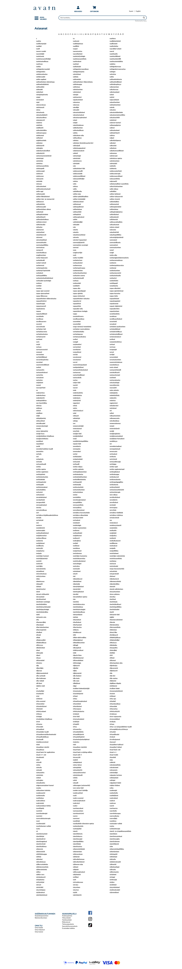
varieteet (39, 339)
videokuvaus (40, 581)
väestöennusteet (41, 834)
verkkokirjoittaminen (80, 477)
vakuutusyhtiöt (115, 117)
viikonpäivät (77, 648)
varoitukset (77, 349)
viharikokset (77, 622)
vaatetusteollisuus (42, 61)
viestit (112, 612)
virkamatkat (40, 704)
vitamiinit (113, 757)
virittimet (39, 699)
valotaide (39, 181)
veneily (38, 428)
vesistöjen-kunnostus (80, 556)
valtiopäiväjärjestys (116, 212)
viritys (75, 699)
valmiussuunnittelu (42, 166)
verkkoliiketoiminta (79, 479)
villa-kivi (112, 676)
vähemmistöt (40, 852)
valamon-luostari (115, 123)
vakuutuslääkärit (41, 115)
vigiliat (112, 617)
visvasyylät (76, 757)
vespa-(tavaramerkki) (117, 569)
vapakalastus (40, 309)
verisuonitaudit (41, 464)
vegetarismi (113, 403)
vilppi (74, 686)
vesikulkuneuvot (115, 541)
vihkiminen (113, 630)
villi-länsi (39, 683)
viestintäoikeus (78, 607)
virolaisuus (113, 714)
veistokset (113, 408)
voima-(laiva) (77, 765)
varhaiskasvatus (41, 332)
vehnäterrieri (114, 406)
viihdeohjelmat (78, 640)
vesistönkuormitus (79, 558)
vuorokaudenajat (41, 813)
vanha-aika (113, 255)
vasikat (38, 367)
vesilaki (75, 543)
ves (111, 520)
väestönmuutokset (116, 836)
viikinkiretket (40, 648)
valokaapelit (40, 168)
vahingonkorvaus (115, 66)
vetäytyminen (40, 576)
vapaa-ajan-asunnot (42, 291)
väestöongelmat (41, 841)
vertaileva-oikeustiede (80, 515)
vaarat (112, 51)
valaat (75, 120)
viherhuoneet (77, 625)
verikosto (113, 457)
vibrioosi (112, 576)
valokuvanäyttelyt (116, 171)
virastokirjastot (78, 694)
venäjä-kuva (40, 434)
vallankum (113, 148)
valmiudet (76, 163)
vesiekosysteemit (115, 525)
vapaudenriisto (114, 309)
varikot (75, 339)
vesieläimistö (40, 528)
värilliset (76, 877)
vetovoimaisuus (41, 574)
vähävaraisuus (78, 854)
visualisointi (40, 757)
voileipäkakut (77, 762)
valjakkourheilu (41, 140)
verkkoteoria (114, 485)
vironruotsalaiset (78, 719)
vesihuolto (113, 530)
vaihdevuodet (40, 77)
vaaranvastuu (77, 51)
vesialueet (76, 523)
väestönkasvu (77, 836)
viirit (111, 655)
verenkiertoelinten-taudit (44, 449)
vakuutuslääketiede (116, 112)
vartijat (112, 354)
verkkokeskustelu (42, 477)
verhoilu (38, 454)
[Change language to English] (138, 11)
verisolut (39, 462)
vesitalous (113, 561)
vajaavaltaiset (114, 100)
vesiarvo (39, 525)
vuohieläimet (114, 795)
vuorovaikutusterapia (43, 818)
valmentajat (77, 156)
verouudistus (77, 507)
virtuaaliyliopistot (78, 737)
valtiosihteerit (40, 217)
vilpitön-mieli (40, 686)
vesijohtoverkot (41, 536)
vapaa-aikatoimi (115, 288)
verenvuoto (113, 451)
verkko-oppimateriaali (117, 469)
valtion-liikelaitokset (43, 196)
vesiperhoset (77, 551)
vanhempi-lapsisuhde (43, 270)
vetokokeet (77, 571)
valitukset (39, 138)
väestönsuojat (77, 839)
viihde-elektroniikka (79, 637)
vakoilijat (76, 107)
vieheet (38, 586)
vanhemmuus (77, 265)
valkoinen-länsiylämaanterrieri (83, 143)
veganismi (76, 403)
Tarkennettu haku (141, 21)
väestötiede (77, 844)
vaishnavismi (77, 97)
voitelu (75, 778)
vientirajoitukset (78, 592)
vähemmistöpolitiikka (117, 849)
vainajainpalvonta (42, 95)
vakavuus (76, 105)
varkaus (38, 347)
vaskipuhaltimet (78, 367)
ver (111, 444)
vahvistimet (77, 74)
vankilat (38, 286)
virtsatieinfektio (78, 732)
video (38, 579)
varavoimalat (40, 327)
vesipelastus (40, 551)
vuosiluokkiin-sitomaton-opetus (83, 823)
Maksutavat (66, 922)
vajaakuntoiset (78, 100)
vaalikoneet (113, 44)
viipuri (38, 655)
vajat (37, 102)
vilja (37, 665)
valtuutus (39, 227)
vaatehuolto (114, 54)
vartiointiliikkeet (41, 357)
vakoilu (112, 107)
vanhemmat (40, 265)
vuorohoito (113, 811)
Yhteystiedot (66, 918)
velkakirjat (76, 418)
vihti (74, 635)
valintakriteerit (115, 133)
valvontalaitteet (41, 240)
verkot (75, 495)
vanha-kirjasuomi (42, 258)
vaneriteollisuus (41, 253)
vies (74, 599)
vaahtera (113, 38)
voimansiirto (40, 773)
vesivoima (76, 566)
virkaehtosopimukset (80, 701)
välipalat (76, 869)
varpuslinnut (77, 352)
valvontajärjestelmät (116, 237)
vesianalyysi (114, 523)
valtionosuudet (41, 207)
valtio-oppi (39, 191)
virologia (39, 716)
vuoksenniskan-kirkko (43, 806)
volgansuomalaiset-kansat (45, 785)
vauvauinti (113, 388)
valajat (75, 123)
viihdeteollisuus (41, 643)
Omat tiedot (39, 928)
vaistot (112, 97)
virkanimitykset (41, 706)
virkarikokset (77, 706)
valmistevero (77, 161)
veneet (112, 426)
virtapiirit (76, 724)
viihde (38, 637)
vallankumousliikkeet (117, 151)
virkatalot (39, 709)
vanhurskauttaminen (80, 273)
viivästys (39, 663)
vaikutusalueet (114, 92)
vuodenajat (113, 790)
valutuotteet (40, 232)
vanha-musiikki (78, 258)
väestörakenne (115, 841)
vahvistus (113, 74)
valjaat (112, 138)
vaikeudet (39, 89)
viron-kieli (76, 716)
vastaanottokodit (115, 370)
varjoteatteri (77, 344)
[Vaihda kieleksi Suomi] (131, 11)
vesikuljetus (77, 541)
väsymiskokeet (115, 887)
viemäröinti (76, 589)
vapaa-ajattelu (78, 293)
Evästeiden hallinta (68, 928)
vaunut (38, 385)
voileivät (112, 762)
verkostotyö (40, 495)
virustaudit (39, 739)
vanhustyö (113, 278)
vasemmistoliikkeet (42, 365)
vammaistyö (114, 245)
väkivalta (113, 859)
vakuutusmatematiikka (117, 115)
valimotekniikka (41, 130)
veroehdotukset (41, 497)
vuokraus (113, 803)
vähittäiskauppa (41, 854)
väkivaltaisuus (41, 862)
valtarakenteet (41, 186)
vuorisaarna (113, 808)
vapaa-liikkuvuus (41, 296)
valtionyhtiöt (77, 212)
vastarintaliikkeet (79, 375)
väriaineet (113, 874)
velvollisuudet (40, 423)
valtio (75, 189)
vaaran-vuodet (41, 51)
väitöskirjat (113, 857)
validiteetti (39, 128)
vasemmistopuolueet (80, 365)
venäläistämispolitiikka (80, 441)
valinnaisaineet (115, 130)
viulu (111, 760)
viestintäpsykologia (42, 609)
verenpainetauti (115, 449)
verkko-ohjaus (77, 467)
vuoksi (75, 806)
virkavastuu (113, 709)
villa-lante (76, 678)
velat (74, 413)
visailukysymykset (42, 742)
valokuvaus (40, 176)
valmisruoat (113, 156)
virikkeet (112, 696)
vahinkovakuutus (41, 74)
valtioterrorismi (41, 222)
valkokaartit (40, 145)
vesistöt (38, 561)
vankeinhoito (114, 281)
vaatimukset (77, 61)
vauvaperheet (40, 388)
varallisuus (39, 319)
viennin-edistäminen (116, 589)
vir (37, 688)
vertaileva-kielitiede (116, 513)
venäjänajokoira (115, 434)
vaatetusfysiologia (79, 56)
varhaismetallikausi (116, 334)
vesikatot (113, 538)
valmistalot (76, 158)
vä (37, 831)
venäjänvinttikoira (42, 439)
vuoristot (39, 811)
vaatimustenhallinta (116, 61)
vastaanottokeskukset (80, 370)
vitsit (37, 760)
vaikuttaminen (78, 89)
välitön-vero (40, 874)
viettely (75, 617)
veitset (38, 411)
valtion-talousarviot (116, 196)
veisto (75, 408)
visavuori (113, 742)
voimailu (39, 767)
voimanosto (113, 770)
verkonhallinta (41, 490)
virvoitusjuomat (115, 739)
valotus (75, 181)
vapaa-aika (76, 288)
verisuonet (76, 462)
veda (74, 390)
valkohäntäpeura (115, 140)
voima (38, 765)
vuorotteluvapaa (115, 813)
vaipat (38, 97)
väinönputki (113, 854)
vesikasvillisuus (41, 538)
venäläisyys (113, 441)
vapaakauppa (40, 303)
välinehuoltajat (114, 867)
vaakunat (76, 41)
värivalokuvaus (78, 882)
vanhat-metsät (41, 263)
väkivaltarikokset (78, 862)
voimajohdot (77, 767)
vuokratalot (40, 803)
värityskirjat (40, 882)
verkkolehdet (40, 479)
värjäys (112, 882)
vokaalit (75, 783)
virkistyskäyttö (115, 711)
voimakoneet (114, 767)
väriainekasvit (41, 877)
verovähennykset (78, 510)
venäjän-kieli (77, 434)
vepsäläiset (40, 444)
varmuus (112, 347)
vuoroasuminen (78, 811)
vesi (37, 523)
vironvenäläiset (115, 719)
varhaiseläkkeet (115, 329)
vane (74, 250)
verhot (75, 454)
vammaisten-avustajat (80, 245)
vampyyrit (39, 250)
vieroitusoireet (41, 599)
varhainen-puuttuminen (117, 327)
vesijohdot (113, 533)
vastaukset (40, 378)
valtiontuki (39, 212)
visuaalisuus (40, 750)
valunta (75, 230)
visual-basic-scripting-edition (82, 752)
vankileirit (76, 286)
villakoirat (113, 681)
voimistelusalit (78, 775)
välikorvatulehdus (42, 864)
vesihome (76, 530)
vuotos (112, 826)
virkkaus (39, 714)
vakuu (38, 110)
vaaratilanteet (77, 54)
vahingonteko (40, 72)
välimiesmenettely (42, 867)
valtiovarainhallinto (116, 222)
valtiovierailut (40, 224)
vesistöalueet (114, 553)
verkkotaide (77, 485)
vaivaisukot (40, 100)
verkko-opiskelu (78, 469)
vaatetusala (40, 56)
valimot (112, 128)
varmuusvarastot (42, 349)
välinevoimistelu (41, 869)
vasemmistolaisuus (116, 362)
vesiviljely (39, 566)
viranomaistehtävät (116, 691)
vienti (38, 592)
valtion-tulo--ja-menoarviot (45, 199)
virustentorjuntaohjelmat (81, 739)
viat (74, 576)
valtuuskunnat (114, 224)
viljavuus (39, 671)
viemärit (112, 586)
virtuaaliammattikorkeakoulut (46, 734)
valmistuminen (114, 161)
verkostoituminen (79, 490)
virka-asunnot (40, 701)
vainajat (75, 95)
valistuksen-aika (78, 135)
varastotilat (77, 324)
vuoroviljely (113, 818)
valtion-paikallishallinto (80, 196)
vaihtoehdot (77, 79)
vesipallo (112, 548)
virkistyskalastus (78, 711)
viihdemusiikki (41, 640)
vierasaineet (40, 597)
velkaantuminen (115, 416)
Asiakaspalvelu (67, 916)
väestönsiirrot (40, 839)
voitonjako (39, 780)
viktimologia (77, 663)
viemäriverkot (41, 589)
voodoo (38, 788)
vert (37, 513)
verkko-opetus (41, 469)
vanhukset (39, 273)
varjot (38, 344)
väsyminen (76, 887)
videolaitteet (77, 581)
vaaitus (38, 41)
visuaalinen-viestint (42, 747)
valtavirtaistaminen (116, 186)
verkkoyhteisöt (115, 487)
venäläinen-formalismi (117, 439)
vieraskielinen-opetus (80, 597)
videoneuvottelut (115, 581)
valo (74, 166)
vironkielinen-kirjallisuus (44, 719)
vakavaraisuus (41, 105)
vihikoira (76, 630)
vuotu (38, 829)
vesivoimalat (114, 566)
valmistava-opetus (116, 158)
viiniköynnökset (78, 650)
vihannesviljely (41, 622)
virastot (112, 694)
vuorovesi (76, 818)
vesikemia (39, 541)
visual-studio (114, 755)
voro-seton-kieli (78, 788)
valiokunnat (40, 135)
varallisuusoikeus (78, 319)
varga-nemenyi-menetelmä (82, 327)
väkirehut (39, 859)
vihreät (38, 635)
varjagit (75, 342)
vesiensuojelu (40, 530)
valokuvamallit (78, 171)
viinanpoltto (113, 648)
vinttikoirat (113, 686)
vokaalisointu (40, 783)
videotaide (76, 584)
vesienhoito (113, 528)
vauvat (75, 388)
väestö (75, 831)
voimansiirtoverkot (79, 773)
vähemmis (39, 849)
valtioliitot (113, 191)
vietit (38, 615)
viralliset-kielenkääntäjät (81, 688)
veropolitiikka (77, 502)
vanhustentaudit (78, 278)
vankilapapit (114, 283)
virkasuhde (113, 706)
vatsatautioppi (114, 383)
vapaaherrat (77, 301)
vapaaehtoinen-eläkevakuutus (46, 298)
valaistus (39, 123)
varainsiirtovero (78, 316)
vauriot (75, 385)
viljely (75, 671)
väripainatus (40, 880)
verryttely (113, 510)
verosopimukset (41, 505)
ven (74, 423)
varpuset (39, 352)
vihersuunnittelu (115, 627)
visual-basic (77, 750)
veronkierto (113, 500)
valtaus (75, 186)
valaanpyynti (40, 120)
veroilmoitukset (115, 497)
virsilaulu (112, 722)
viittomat (113, 660)
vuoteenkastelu (78, 826)
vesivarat (113, 564)
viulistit (75, 760)
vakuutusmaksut (78, 115)
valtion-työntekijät (79, 199)
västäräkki (39, 887)
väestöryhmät (41, 844)
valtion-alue (77, 194)
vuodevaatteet (78, 793)
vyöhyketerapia (115, 829)
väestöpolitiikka (78, 841)
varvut (75, 362)
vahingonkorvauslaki (43, 69)
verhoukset (113, 454)
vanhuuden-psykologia (43, 281)
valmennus (113, 153)
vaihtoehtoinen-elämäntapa (45, 82)
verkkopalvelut (41, 482)
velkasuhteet (40, 421)
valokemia (113, 168)
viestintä (76, 602)
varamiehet (77, 321)
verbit (38, 446)
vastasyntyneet (115, 375)
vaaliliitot (76, 46)
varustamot (77, 360)
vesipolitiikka (114, 551)
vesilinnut (76, 546)
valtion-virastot (115, 199)
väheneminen (77, 852)
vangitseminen (41, 255)
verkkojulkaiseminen (80, 472)
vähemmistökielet (79, 849)
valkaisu (75, 140)
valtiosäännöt (114, 217)
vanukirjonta (114, 286)
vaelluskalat (77, 66)
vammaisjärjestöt (78, 242)
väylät (75, 892)
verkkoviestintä (78, 487)
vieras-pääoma (115, 594)
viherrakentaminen (42, 627)
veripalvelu (39, 459)
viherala (112, 622)
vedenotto (113, 398)
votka (111, 788)
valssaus (39, 184)
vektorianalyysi (78, 411)
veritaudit (76, 464)
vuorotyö (39, 816)
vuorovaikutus (114, 816)
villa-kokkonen (41, 678)
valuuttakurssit (41, 235)
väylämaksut (40, 892)
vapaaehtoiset (114, 298)
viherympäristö (41, 630)
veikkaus (39, 408)
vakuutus (113, 110)
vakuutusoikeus (41, 117)
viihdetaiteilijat (114, 640)
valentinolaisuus (78, 125)
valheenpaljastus (115, 125)
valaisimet (113, 120)
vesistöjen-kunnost (42, 556)
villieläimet (76, 683)
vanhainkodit (40, 260)
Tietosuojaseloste (68, 924)
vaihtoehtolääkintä (42, 84)
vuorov (75, 816)
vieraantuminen (115, 592)
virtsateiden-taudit (42, 732)
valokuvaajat (40, 171)
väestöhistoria (77, 834)
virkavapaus (77, 709)
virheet (75, 696)
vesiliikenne (113, 543)
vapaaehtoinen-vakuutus (81, 298)
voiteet (38, 778)
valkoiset (113, 143)
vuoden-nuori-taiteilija (80, 790)
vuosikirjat (76, 821)
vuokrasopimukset (79, 801)
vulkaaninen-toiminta (43, 790)
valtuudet (76, 224)
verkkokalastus (78, 474)
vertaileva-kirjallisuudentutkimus (47, 515)
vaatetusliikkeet (115, 56)
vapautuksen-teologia (80, 311)
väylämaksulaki (115, 890)
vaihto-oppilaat (41, 79)
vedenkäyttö (40, 398)
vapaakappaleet (115, 301)
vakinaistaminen (115, 105)
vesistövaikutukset (79, 561)
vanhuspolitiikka (41, 275)
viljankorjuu (113, 665)
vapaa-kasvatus (115, 293)
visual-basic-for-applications (45, 752)
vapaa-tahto (114, 296)
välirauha (113, 869)
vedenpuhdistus (41, 400)
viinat (38, 650)
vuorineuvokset (78, 808)
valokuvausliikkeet (79, 176)
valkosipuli (76, 145)
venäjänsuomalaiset (116, 436)
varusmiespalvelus (42, 360)
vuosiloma (113, 821)
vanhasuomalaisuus (116, 260)
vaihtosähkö (40, 87)
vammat (75, 247)
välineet (75, 867)
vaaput (75, 49)
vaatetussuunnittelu (79, 59)
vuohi (74, 795)
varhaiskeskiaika (78, 332)
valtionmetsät (114, 204)
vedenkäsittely (114, 395)
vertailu (38, 518)
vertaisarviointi (78, 518)
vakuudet (76, 110)
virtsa (75, 727)
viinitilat (112, 653)
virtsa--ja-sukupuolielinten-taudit (121, 727)
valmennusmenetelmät (43, 156)
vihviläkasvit (114, 635)
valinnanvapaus (41, 133)
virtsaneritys (77, 729)
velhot (112, 413)
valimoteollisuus (78, 130)
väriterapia (113, 880)
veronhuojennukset (79, 500)
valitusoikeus (77, 138)
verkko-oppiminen (42, 472)
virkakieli (113, 701)
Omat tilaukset (40, 930)
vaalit (38, 49)
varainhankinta (115, 314)
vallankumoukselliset (43, 151)
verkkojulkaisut (115, 472)
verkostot (39, 492)
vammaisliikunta (115, 242)
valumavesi (40, 230)
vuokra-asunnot (78, 798)
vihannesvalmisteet (116, 620)
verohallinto (77, 497)
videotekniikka (114, 584)
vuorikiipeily (40, 808)
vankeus (39, 283)
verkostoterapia (115, 492)
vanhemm (113, 263)
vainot (112, 95)
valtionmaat (77, 204)
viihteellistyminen (79, 643)
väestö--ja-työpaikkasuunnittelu (120, 831)
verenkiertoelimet (116, 446)
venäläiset (39, 441)
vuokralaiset (114, 798)
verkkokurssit (114, 477)
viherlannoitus (114, 625)
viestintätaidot (114, 609)
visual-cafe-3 (77, 755)
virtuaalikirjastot (78, 734)
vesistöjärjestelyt (42, 558)
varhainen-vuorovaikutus (81, 329)
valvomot (39, 237)
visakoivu (76, 742)
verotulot (113, 505)
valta (74, 184)
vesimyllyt (39, 548)
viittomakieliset (78, 660)
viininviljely (113, 650)
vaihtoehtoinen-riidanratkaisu (83, 82)
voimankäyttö (77, 770)
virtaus (112, 724)
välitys (38, 872)
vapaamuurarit (41, 306)
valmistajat (40, 158)
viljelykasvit (113, 671)
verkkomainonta (115, 479)
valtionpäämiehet (115, 207)
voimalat (39, 770)
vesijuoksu (113, 536)
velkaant (76, 416)
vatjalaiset (39, 383)
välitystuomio (114, 872)
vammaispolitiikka (42, 245)
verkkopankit (77, 482)
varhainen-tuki (41, 329)
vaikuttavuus (114, 89)
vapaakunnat (114, 303)
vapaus (38, 311)
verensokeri (77, 451)
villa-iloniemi (77, 676)
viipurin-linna (77, 655)
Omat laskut (39, 932)
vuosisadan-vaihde (116, 823)
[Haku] (100, 17)
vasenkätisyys (114, 365)
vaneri (112, 250)
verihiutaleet (77, 457)
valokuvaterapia (115, 174)
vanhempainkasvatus (117, 265)
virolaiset (76, 714)
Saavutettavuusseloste (69, 926)
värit (74, 880)
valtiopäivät (77, 214)
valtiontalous (114, 209)
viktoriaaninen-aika (116, 663)
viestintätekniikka (42, 612)
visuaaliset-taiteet (116, 747)
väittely (38, 857)
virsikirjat (76, 722)
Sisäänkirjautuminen (41, 916)
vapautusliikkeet (41, 314)
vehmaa (38, 406)
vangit (112, 253)
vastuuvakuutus (115, 380)
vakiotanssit (40, 107)
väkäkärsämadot (115, 862)
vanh (74, 255)
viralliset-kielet (115, 688)
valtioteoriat (114, 219)
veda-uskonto (114, 390)
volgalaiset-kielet (115, 783)
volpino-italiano (115, 785)
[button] (36, 19)
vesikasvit (76, 538)
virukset (112, 737)
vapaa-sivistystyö (79, 296)
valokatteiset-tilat (79, 168)
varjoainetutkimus (116, 342)
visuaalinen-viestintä (80, 747)
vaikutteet (39, 92)
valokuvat (39, 174)
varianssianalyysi (115, 337)
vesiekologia (77, 525)
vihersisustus (77, 627)
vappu (75, 314)
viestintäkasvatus (79, 604)
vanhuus (75, 281)
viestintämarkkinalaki (43, 607)
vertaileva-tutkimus (116, 515)
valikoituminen (78, 128)
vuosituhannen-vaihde (43, 826)
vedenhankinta (78, 393)
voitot (75, 780)
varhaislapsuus (78, 334)
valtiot (75, 219)
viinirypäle (39, 653)
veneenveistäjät (78, 426)
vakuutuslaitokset (79, 112)
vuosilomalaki (40, 823)
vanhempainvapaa (79, 268)
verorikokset (114, 502)
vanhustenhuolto (115, 275)
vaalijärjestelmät (115, 41)
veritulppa (113, 464)
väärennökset (114, 892)
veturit (75, 574)
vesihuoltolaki (77, 533)
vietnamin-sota (41, 617)
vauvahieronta (114, 385)
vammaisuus (40, 247)
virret (38, 722)
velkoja (75, 421)
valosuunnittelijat (78, 179)
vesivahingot (77, 564)
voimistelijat (114, 773)
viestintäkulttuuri (115, 604)
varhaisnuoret (40, 337)
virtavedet (39, 727)
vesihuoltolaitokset (42, 533)
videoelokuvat (77, 579)
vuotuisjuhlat (77, 829)
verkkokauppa (114, 474)
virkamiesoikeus (115, 704)
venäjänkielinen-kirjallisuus (45, 436)
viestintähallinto (41, 604)
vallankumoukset (78, 151)
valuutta (75, 232)
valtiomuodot (40, 194)
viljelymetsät (77, 673)
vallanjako (39, 148)
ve (37, 390)
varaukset (113, 324)
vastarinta (39, 375)
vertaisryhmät (114, 518)
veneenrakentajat (42, 426)
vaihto (112, 77)
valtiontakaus (77, 209)
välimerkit (113, 864)
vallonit (75, 153)
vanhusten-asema (79, 275)
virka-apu (113, 699)
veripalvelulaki (78, 459)
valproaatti (113, 181)
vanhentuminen (115, 270)
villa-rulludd (40, 681)
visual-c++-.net (41, 755)
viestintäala (113, 602)
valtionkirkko (40, 204)
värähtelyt (113, 885)
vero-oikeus (113, 495)
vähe (111, 846)
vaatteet (76, 64)
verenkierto (77, 446)
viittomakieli (40, 660)
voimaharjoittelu (115, 765)
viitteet (112, 658)
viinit (74, 653)
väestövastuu (77, 846)
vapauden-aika (78, 309)
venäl (74, 439)
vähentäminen (114, 852)
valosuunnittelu (115, 179)
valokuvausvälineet (116, 176)
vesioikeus (76, 548)
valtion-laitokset (115, 194)
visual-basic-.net (115, 750)
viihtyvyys (39, 645)
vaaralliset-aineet (115, 49)
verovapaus (113, 507)
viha (37, 620)
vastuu (75, 380)
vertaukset (76, 520)
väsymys (76, 890)
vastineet (113, 378)
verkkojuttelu (40, 474)
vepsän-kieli (77, 444)
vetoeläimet (40, 571)
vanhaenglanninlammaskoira (119, 258)
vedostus (113, 400)
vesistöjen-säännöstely (117, 556)
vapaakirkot (77, 303)
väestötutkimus (41, 846)
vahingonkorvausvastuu (117, 69)
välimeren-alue (78, 864)
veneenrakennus (115, 423)
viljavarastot (114, 668)
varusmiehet (114, 357)
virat (37, 696)
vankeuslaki (77, 283)
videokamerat (114, 579)
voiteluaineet (114, 778)
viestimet (113, 599)
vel (111, 411)
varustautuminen (115, 360)
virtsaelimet (40, 729)
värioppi (112, 877)
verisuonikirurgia (115, 462)
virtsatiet (113, 732)
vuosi (38, 821)
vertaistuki (39, 520)
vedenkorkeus (41, 395)
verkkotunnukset (41, 487)
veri (37, 457)
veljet (38, 416)
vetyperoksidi (114, 574)
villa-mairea (113, 678)
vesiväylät (76, 569)
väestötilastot (114, 844)
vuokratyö (76, 803)
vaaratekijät (40, 54)
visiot (38, 744)
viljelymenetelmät (42, 673)
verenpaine (76, 449)
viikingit (75, 645)
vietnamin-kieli (114, 615)
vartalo (75, 354)
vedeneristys (40, 393)
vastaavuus (77, 372)
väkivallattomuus (78, 859)
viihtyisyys (113, 643)
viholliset (39, 632)
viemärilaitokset (78, 586)
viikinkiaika (113, 645)
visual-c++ (113, 752)
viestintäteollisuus (79, 612)
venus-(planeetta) (42, 431)
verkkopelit (40, 485)
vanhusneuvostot (115, 273)
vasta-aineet (114, 367)
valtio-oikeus (114, 189)
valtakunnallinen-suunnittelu (119, 184)
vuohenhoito (114, 793)
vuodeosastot (40, 793)
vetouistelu (113, 571)
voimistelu (39, 775)
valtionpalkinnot (78, 207)
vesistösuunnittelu (116, 558)
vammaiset (113, 240)
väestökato (113, 834)
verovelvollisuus (41, 510)
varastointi (113, 321)
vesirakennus (77, 553)
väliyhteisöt (77, 874)
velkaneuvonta (114, 418)
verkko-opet (114, 467)
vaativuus (39, 64)
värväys (75, 885)
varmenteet (77, 347)
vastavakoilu (77, 378)
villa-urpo (76, 681)
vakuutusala (40, 112)
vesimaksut (113, 546)
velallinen (39, 413)
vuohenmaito (40, 795)
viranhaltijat (40, 691)
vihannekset (77, 620)
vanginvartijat (77, 253)
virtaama (39, 724)
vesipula (39, 553)
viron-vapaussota (115, 716)
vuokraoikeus (40, 801)
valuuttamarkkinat (79, 235)
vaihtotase (76, 87)
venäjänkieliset (78, 436)
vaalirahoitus (114, 46)
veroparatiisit (40, 502)
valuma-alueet (114, 227)
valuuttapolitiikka (115, 235)
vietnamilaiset (77, 615)
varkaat (112, 344)
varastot (39, 324)
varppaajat (113, 349)
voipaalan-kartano (116, 775)
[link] (78, 10)
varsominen (40, 354)
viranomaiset (77, 691)
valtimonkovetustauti (43, 189)
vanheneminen (78, 270)
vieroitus (112, 597)
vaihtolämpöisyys (115, 84)
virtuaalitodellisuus (42, 737)
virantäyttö (40, 694)
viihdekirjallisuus (115, 637)
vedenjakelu (114, 393)
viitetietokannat (78, 658)
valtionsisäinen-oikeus (43, 209)
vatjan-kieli (76, 383)
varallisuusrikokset (116, 319)
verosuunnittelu (78, 505)
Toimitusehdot (67, 920)
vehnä (75, 406)
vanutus (38, 288)
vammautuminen (115, 247)
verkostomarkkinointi (117, 490)
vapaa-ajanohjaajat (79, 291)
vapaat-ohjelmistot (116, 306)
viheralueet (40, 625)
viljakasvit (76, 665)
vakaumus (76, 102)
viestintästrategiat (79, 609)
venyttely (76, 431)
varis (37, 342)
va (74, 38)
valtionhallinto (114, 202)
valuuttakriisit (114, 232)
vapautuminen (114, 311)
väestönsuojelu (115, 839)
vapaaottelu (77, 306)
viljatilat (75, 668)
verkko (38, 467)
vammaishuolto (41, 242)
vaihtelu (75, 77)
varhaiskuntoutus (42, 334)
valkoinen (39, 143)
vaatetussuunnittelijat (43, 59)
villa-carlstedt (40, 676)
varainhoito (40, 316)
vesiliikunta (40, 546)
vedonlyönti (77, 400)
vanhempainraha (41, 268)
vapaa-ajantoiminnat (116, 291)
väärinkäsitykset (41, 895)
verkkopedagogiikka (116, 482)
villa (111, 673)
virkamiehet (77, 704)
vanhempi (113, 268)
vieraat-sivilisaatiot (42, 594)
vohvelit (38, 762)
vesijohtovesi (77, 536)
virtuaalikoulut (114, 734)
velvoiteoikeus (114, 421)
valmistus (39, 163)
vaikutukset (77, 92)
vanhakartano (77, 260)
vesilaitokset (40, 543)
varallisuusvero (41, 321)
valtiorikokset (114, 214)
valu (74, 227)
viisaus (38, 658)
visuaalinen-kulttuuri (116, 744)
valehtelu (39, 125)
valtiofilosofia (77, 191)
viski (74, 744)
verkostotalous (78, 492)
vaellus (38, 66)
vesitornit (39, 564)
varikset (112, 339)
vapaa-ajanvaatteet (42, 293)
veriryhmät (113, 459)
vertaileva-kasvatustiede (81, 513)
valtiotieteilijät (78, 222)
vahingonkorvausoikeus (81, 69)
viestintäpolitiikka (115, 607)
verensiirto (39, 451)
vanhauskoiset (78, 263)
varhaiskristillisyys (116, 332)
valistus (112, 135)
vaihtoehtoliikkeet (116, 82)
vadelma (112, 64)
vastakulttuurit (115, 372)
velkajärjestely (41, 418)
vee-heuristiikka (41, 403)
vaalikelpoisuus (78, 44)
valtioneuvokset (78, 202)
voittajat (112, 780)
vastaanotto (40, 370)
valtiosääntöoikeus (42, 219)
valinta (75, 133)
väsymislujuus (40, 890)
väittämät (76, 857)
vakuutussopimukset (80, 117)
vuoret (112, 806)
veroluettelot (40, 500)
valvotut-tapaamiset (80, 240)
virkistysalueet (41, 711)
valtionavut (40, 202)
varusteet (39, 362)
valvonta (76, 237)
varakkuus (113, 316)
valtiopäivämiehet (42, 214)
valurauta (113, 230)
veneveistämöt (115, 428)
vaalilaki (39, 46)
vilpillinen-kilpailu (115, 683)
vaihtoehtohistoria (116, 79)
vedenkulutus (77, 395)
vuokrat (112, 801)
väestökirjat (40, 836)
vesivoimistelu (41, 569)
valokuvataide (77, 174)
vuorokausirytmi (78, 813)
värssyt (38, 885)
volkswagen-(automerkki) (81, 785)
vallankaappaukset (79, 148)
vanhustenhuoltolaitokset (44, 278)
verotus (38, 507)
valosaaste (39, 179)
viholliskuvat (77, 632)
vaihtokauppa (77, 84)
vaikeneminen (114, 87)
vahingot (112, 72)
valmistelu (39, 161)
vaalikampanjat (41, 44)
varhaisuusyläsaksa (79, 337)
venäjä (112, 431)
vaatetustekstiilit (115, 59)
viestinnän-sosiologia (43, 602)
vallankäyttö (40, 153)
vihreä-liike (113, 632)
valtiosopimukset (78, 217)
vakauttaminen (115, 102)
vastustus (39, 380)
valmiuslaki (113, 163)
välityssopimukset (79, 872)
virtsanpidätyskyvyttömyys (119, 729)
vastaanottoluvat (42, 372)
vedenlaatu (76, 398)
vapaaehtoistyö (41, 301)
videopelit (39, 584)
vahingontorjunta (78, 72)
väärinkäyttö (77, 895)
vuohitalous (40, 798)
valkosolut (113, 145)
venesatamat (77, 428)
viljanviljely (39, 668)
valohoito (113, 166)
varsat (112, 352)
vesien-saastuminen (79, 528)
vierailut (75, 594)
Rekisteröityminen (41, 918)
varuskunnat (77, 357)
